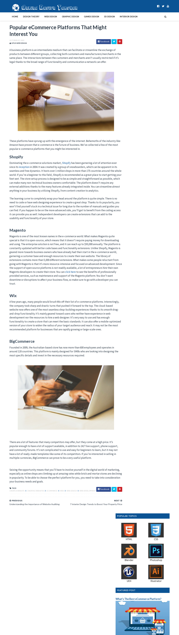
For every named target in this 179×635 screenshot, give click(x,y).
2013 (125, 618)
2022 (125, 544)
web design (65, 499)
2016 (125, 609)
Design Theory (25, 16)
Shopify (60, 163)
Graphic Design (64, 16)
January (129, 596)
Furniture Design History (151, 166)
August (129, 590)
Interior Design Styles (149, 185)
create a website (11, 499)
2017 (125, 606)
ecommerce (45, 499)
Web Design (44, 16)
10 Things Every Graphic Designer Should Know (148, 563)
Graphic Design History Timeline (155, 339)
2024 (125, 538)
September (131, 587)
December (131, 554)
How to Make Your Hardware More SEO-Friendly (148, 566)
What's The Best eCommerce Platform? (145, 114)
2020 (125, 551)
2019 (125, 599)
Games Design (85, 16)
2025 (125, 535)
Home (9, 16)
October (130, 560)
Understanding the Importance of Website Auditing (145, 582)
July (128, 593)
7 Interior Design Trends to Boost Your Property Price (148, 571)
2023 (125, 541)
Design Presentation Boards (153, 260)
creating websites (29, 499)
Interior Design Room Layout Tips (156, 279)
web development (81, 499)
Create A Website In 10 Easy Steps (156, 241)
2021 (125, 547)
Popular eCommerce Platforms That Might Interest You (150, 576)
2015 (125, 612)
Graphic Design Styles (149, 223)
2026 (125, 532)
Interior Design (122, 16)
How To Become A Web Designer (155, 204)
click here (17, 280)
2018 (125, 602)
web (56, 499)
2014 (125, 615)
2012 (125, 621)
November (131, 557)
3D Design (103, 16)
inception (17, 167)
